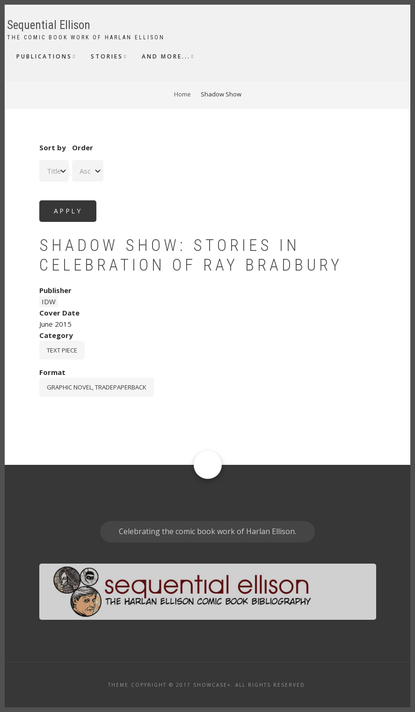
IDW (49, 301)
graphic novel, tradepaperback (96, 387)
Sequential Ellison (48, 25)
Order (82, 147)
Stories (107, 56)
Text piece (62, 350)
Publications (44, 56)
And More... (166, 56)
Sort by (52, 147)
